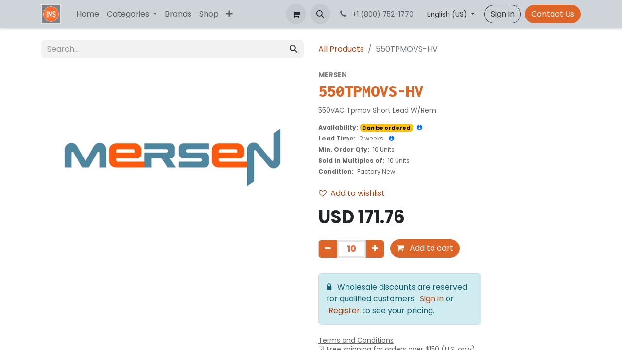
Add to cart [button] (425, 248)
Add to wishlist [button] (352, 193)
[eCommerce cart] (296, 14)
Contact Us (552, 13)
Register (344, 310)
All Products (341, 48)
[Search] (293, 49)
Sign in (503, 13)
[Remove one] (327, 249)
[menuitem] (87, 14)
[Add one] (374, 249)
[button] (320, 14)
